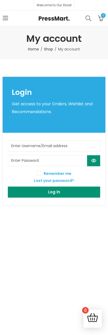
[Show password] (93, 160)
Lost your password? (54, 180)
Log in (54, 192)
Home (33, 49)
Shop (48, 49)
